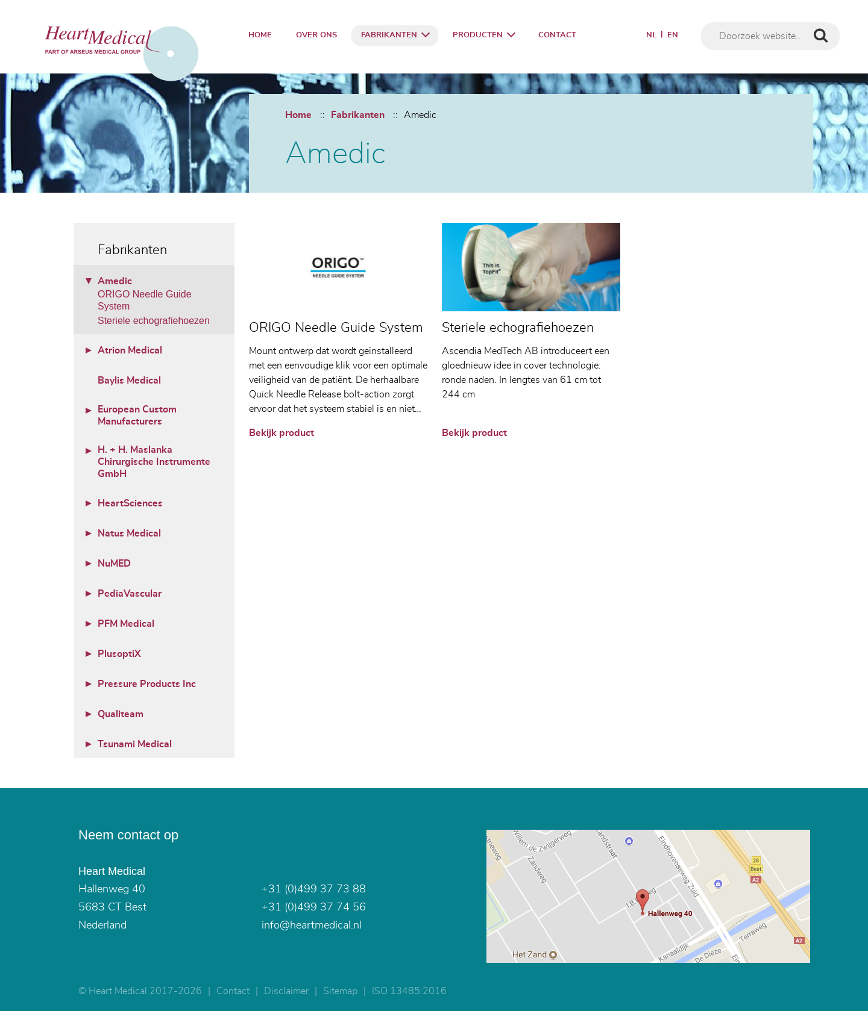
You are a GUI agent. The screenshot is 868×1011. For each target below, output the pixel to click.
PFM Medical (126, 624)
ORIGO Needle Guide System (145, 300)
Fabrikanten (389, 35)
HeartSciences (130, 503)
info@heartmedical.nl (312, 925)
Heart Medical (111, 871)
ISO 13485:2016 (409, 991)
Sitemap (340, 991)
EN (672, 35)
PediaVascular (130, 594)
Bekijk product (281, 433)
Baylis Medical (129, 380)
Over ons (316, 35)
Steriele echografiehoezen (154, 321)
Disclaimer (286, 991)
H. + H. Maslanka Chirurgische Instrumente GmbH (154, 462)
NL (651, 35)
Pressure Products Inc (147, 684)
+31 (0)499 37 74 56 (314, 907)
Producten (478, 35)
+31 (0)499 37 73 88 (314, 889)
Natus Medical (129, 533)
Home (260, 35)
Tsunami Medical (135, 744)
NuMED (114, 563)
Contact (557, 35)
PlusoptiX (119, 654)
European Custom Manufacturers (137, 415)
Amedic (420, 115)
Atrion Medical (130, 350)
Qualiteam (120, 714)
